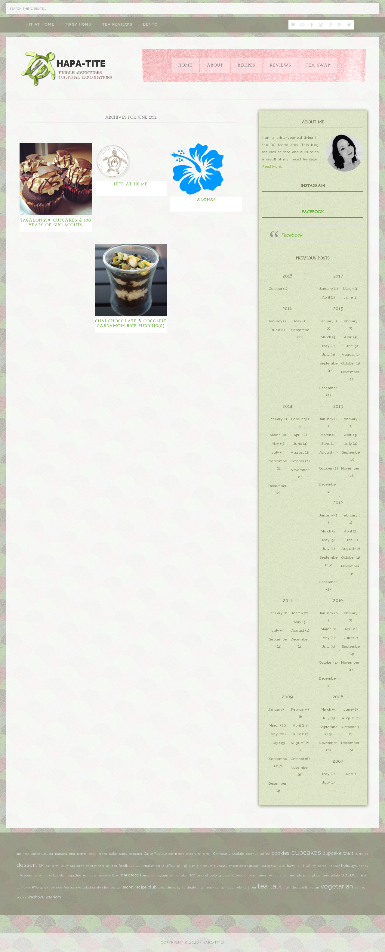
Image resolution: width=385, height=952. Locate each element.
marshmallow (108, 875)
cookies (281, 853)
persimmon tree (262, 875)
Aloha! (206, 200)
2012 (338, 502)
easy (64, 865)
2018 (287, 276)
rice (59, 887)
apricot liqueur (42, 853)
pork (325, 875)
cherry (191, 853)
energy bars (95, 865)
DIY (41, 865)
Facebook (313, 212)
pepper (241, 875)
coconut (252, 853)
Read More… (272, 166)
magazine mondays (81, 875)
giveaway (220, 865)
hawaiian (294, 865)
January (326, 289)
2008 (338, 696)
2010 (338, 600)
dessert (27, 864)
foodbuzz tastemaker (136, 866)
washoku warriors (44, 897)
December (328, 388)
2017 (338, 276)
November (350, 372)
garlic (160, 865)
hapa (281, 866)
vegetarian (337, 886)
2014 (287, 406)
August (348, 354)
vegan (314, 887)
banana (61, 853)
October (275, 289)
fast (108, 865)
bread (102, 853)
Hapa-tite (67, 69)
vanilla (304, 887)
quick (44, 887)
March (348, 289)
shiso (161, 887)
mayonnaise (164, 875)
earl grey (52, 865)
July (326, 354)
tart (246, 887)
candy (123, 853)
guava (271, 865)
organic (228, 875)
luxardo (58, 875)
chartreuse (176, 853)
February (350, 321)
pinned (289, 875)
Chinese (220, 853)
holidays (349, 865)
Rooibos (69, 887)
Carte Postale (155, 853)
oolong (215, 875)
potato (335, 875)
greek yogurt (238, 865)
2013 (338, 406)
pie (278, 875)
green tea (257, 866)
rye (78, 887)
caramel (135, 853)
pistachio (303, 875)
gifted (171, 866)
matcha (148, 875)
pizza (316, 875)
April (326, 297)
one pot (202, 875)
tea (253, 887)
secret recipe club (139, 887)
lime (48, 875)
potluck (349, 874)
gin (180, 866)
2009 (287, 696)
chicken (204, 854)
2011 (287, 600)
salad (87, 887)
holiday (334, 865)
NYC (192, 875)
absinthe (23, 853)
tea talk (269, 886)
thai (286, 887)
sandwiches (100, 887)
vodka (21, 897)
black (92, 853)
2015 (338, 308)
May (298, 321)
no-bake (181, 875)
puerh (364, 875)
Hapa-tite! (213, 942)
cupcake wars (338, 853)
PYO (35, 887)
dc (366, 853)
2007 (338, 761)
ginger (189, 865)
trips (294, 887)
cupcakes (306, 852)
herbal (322, 865)
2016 (287, 308)
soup (210, 887)
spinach (220, 887)
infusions (24, 875)
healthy (309, 865)
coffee (265, 853)
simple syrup (176, 887)
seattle (116, 887)
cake (113, 854)
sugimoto (235, 887)
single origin (196, 887)
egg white (76, 865)
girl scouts (204, 865)
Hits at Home (131, 184)
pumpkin (23, 887)
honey (363, 865)
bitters (82, 853)
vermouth (361, 887)
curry (359, 853)
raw (51, 887)
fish (114, 865)
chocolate (236, 853)
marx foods (130, 875)
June (348, 297)
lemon (38, 875)
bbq (72, 853)
